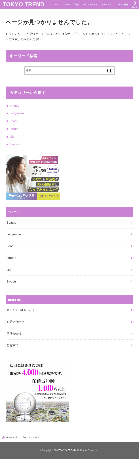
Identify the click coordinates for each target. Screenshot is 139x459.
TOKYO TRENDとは (21, 310)
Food (13, 121)
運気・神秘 (123, 4)
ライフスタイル (90, 4)
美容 (77, 4)
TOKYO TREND (24, 4)
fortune (14, 128)
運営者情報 (14, 333)
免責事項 (12, 345)
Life (12, 136)
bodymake (17, 113)
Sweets (15, 144)
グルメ (55, 4)
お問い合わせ (15, 321)
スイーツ (67, 4)
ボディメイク (108, 4)
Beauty (14, 105)
